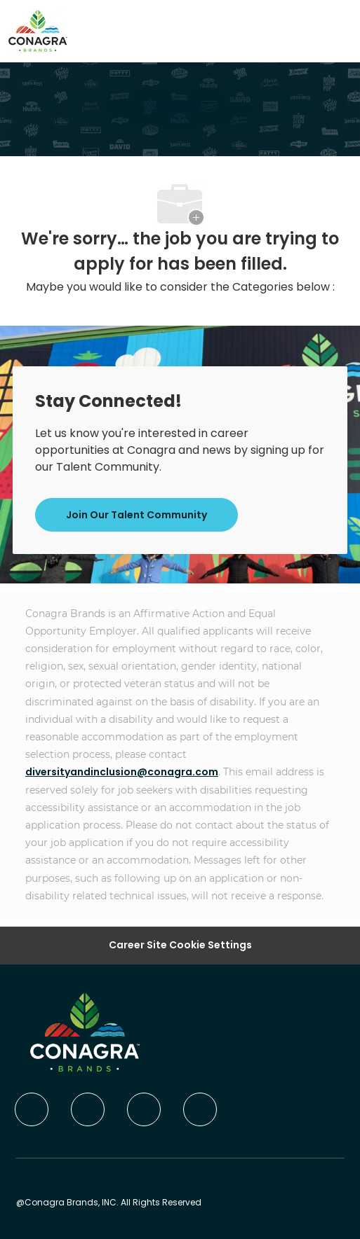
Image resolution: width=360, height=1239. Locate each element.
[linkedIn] (88, 1109)
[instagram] (200, 1109)
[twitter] (144, 1109)
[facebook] (31, 1109)
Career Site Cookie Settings (180, 945)
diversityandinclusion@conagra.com (121, 772)
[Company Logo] (37, 30)
